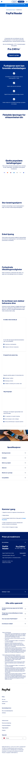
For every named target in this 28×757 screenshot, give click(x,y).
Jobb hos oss (5, 701)
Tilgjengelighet (5, 727)
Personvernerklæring (6, 723)
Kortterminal (19, 9)
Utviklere (4, 712)
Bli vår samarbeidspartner (7, 710)
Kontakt (3, 703)
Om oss (3, 699)
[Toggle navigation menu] (27, 1)
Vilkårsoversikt (5, 720)
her (14, 648)
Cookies (4, 730)
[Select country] (14, 738)
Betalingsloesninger (10, 9)
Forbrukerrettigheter (6, 725)
